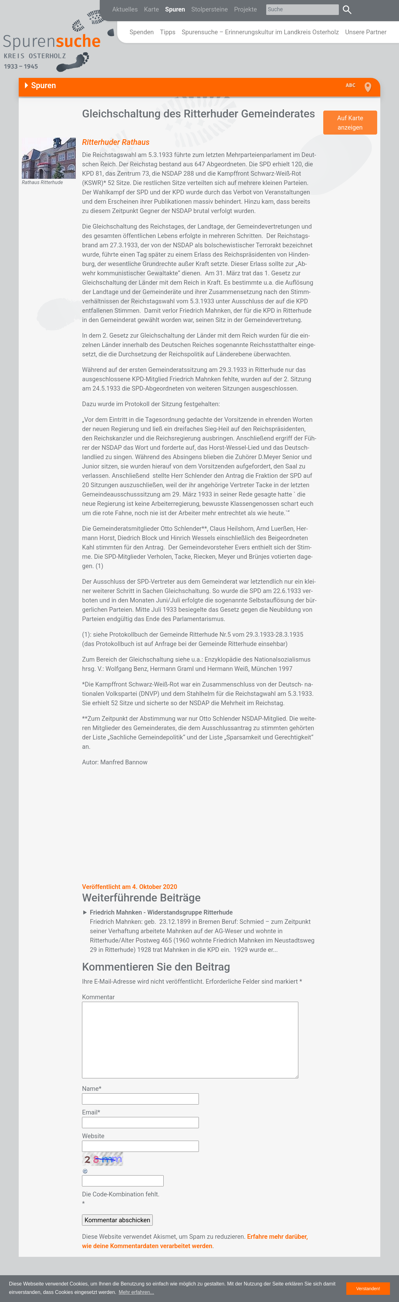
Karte (151, 9)
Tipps (167, 32)
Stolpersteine (209, 9)
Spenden (142, 32)
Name (91, 1088)
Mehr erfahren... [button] (136, 1292)
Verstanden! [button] (368, 1288)
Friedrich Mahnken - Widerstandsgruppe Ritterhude (161, 912)
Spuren (175, 9)
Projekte (245, 9)
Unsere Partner (366, 32)
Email (91, 1112)
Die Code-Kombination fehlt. (120, 1194)
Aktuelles (125, 9)
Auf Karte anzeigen (350, 122)
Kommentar (98, 997)
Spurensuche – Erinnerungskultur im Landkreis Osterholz (260, 32)
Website (93, 1136)
